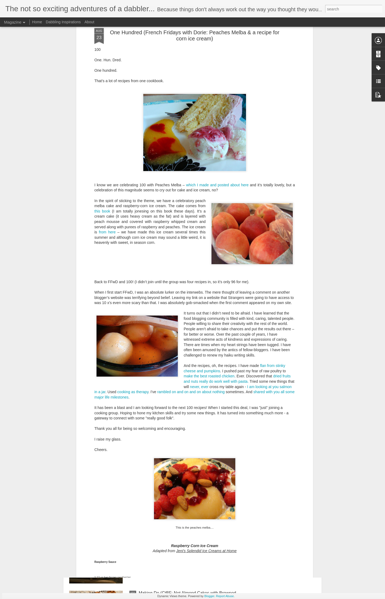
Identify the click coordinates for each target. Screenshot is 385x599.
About (89, 22)
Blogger (209, 596)
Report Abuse (225, 596)
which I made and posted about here (217, 91)
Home (37, 22)
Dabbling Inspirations (63, 22)
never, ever (199, 292)
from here (107, 138)
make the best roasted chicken (209, 282)
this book (102, 117)
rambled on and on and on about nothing (191, 297)
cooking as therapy (132, 297)
